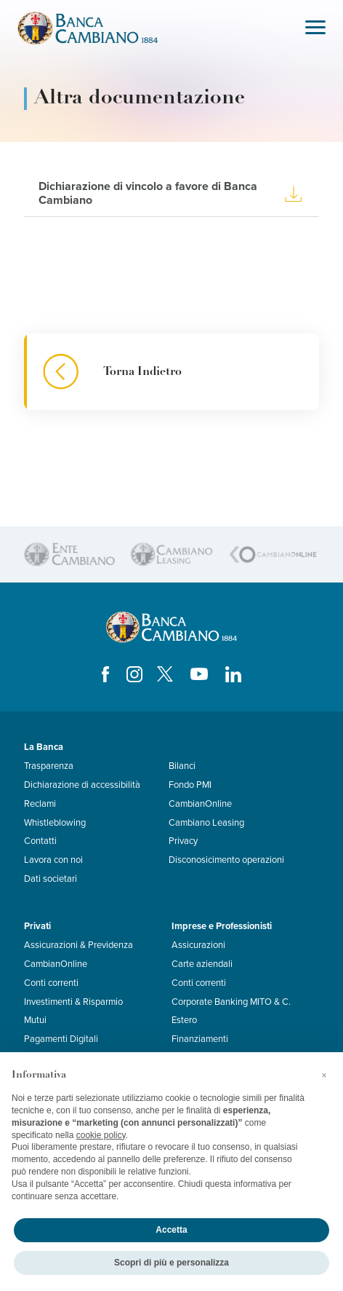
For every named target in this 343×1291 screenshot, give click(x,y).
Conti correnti (51, 983)
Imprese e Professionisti (222, 926)
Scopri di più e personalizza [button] (171, 1263)
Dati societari (50, 879)
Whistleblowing (55, 823)
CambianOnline (200, 804)
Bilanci (182, 766)
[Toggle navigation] (315, 28)
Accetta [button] (171, 1230)
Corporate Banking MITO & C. (231, 1002)
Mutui (35, 1020)
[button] (324, 1075)
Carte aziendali (202, 964)
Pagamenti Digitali (61, 1039)
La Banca (43, 747)
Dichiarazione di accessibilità (82, 785)
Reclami (40, 804)
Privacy (183, 841)
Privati (37, 926)
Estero (184, 1020)
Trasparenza (48, 766)
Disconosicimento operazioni (226, 860)
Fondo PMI (190, 785)
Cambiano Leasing (206, 823)
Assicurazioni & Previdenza (78, 945)
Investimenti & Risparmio (73, 1002)
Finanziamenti (200, 1039)
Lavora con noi (53, 860)
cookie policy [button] (101, 1135)
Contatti (40, 841)
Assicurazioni (198, 945)
